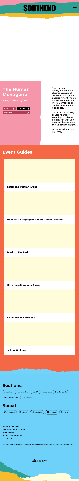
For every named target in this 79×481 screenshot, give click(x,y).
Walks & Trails (62, 392)
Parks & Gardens (22, 392)
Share (9, 109)
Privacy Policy (8, 432)
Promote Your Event (11, 426)
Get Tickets (16, 113)
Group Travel (28, 397)
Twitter (23, 412)
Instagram (37, 412)
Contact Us (7, 438)
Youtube (52, 412)
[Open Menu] (75, 8)
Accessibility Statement (12, 435)
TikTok (65, 412)
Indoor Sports (48, 392)
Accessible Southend (11, 397)
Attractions (8, 392)
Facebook (9, 412)
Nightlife (35, 392)
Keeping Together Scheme (14, 429)
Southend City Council (52, 444)
